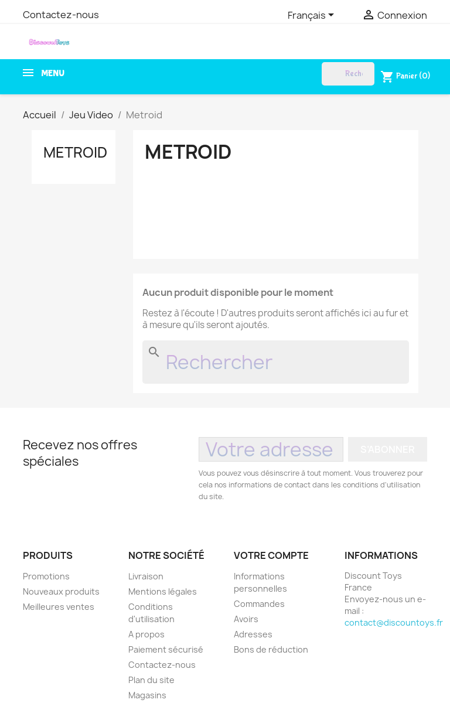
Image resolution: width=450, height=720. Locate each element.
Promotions (46, 576)
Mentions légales (162, 591)
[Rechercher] (348, 74)
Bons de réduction (271, 649)
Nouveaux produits (61, 591)
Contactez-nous (61, 14)
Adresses (253, 634)
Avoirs (246, 619)
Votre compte (271, 555)
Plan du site (151, 679)
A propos (146, 634)
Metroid (75, 152)
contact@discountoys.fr (394, 622)
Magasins (147, 695)
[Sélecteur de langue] (313, 16)
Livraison (145, 576)
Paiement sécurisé (165, 649)
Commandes (259, 603)
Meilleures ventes (58, 606)
